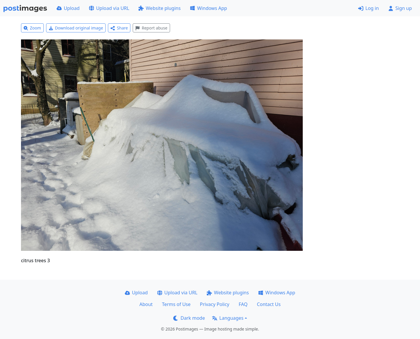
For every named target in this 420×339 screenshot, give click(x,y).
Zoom (32, 28)
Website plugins (160, 8)
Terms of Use (176, 304)
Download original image (76, 28)
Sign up (400, 8)
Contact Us (269, 304)
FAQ (243, 304)
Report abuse (151, 28)
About (146, 304)
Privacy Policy (214, 304)
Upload (68, 8)
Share (119, 28)
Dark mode (189, 318)
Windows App (208, 8)
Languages (227, 318)
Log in (368, 8)
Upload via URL (109, 8)
